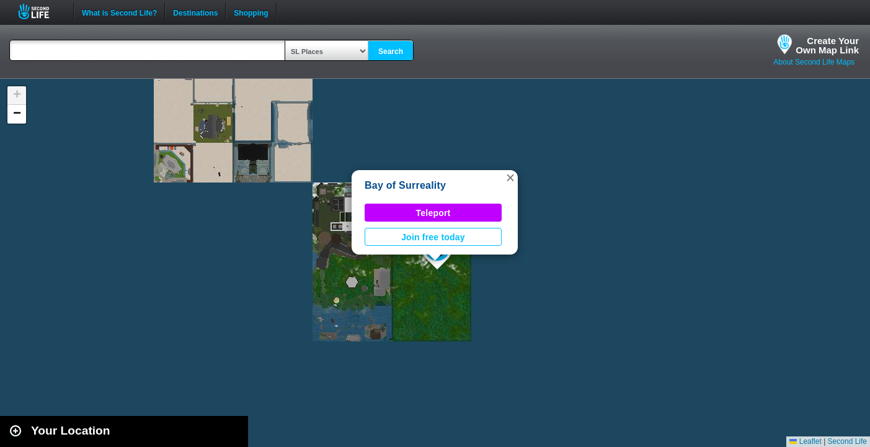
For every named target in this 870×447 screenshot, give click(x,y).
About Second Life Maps (813, 62)
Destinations (195, 12)
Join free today (433, 237)
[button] (510, 177)
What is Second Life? (119, 12)
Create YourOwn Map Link (827, 45)
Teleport (433, 213)
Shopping (251, 12)
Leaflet (805, 441)
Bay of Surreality (405, 185)
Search (390, 51)
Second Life (40, 11)
